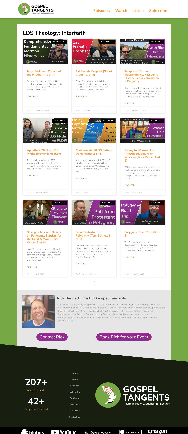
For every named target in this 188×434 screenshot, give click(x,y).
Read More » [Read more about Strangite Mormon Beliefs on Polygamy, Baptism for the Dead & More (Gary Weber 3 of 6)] (32, 267)
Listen (138, 10)
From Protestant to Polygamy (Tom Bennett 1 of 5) (93, 235)
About (75, 379)
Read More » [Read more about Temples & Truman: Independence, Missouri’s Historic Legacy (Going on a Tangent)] (129, 103)
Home (75, 373)
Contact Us (74, 416)
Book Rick (75, 404)
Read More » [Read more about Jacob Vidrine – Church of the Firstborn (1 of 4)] (32, 96)
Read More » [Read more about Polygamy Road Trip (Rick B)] (129, 257)
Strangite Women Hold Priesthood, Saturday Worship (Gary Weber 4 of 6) (142, 155)
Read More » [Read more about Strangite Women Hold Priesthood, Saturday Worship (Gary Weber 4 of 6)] (129, 185)
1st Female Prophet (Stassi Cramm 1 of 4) (94, 72)
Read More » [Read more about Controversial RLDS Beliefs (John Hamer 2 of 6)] (81, 178)
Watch (121, 10)
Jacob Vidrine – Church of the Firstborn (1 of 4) (44, 72)
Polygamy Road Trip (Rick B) (141, 233)
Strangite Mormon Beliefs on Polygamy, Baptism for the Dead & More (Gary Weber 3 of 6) (44, 237)
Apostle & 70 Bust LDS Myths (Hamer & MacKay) (44, 152)
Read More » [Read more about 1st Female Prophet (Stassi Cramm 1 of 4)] (81, 96)
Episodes (101, 10)
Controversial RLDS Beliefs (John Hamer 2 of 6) (94, 152)
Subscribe (158, 10)
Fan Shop (75, 398)
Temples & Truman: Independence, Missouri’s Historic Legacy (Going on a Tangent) (141, 76)
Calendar (75, 410)
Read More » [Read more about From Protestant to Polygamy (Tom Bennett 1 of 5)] (81, 264)
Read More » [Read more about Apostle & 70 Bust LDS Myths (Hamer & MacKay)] (32, 175)
